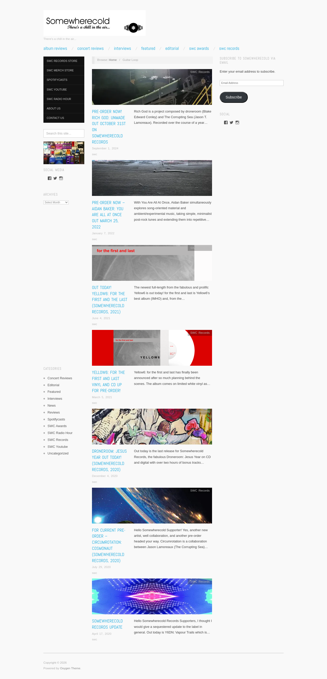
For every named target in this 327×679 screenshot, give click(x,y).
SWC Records (229, 48)
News (52, 405)
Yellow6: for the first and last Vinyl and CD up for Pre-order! (108, 381)
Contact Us (55, 117)
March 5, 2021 (102, 397)
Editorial (172, 48)
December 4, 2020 (105, 475)
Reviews (54, 412)
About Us (54, 108)
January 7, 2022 (103, 233)
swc (94, 154)
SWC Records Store (62, 60)
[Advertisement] (63, 283)
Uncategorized (58, 453)
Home (113, 59)
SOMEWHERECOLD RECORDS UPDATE (107, 624)
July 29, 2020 (101, 567)
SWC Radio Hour (59, 99)
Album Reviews (55, 48)
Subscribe (234, 97)
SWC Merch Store (60, 70)
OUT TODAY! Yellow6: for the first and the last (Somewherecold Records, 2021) (109, 300)
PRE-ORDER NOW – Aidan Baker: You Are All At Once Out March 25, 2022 (108, 215)
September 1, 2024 (105, 148)
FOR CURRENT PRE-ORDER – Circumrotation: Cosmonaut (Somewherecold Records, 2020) (108, 545)
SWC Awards (199, 48)
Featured (148, 48)
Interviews (122, 48)
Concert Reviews (90, 48)
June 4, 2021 (101, 318)
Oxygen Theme (70, 668)
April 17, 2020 (101, 633)
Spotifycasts (57, 79)
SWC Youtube (57, 89)
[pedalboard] (63, 152)
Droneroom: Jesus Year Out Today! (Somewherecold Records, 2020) (109, 460)
